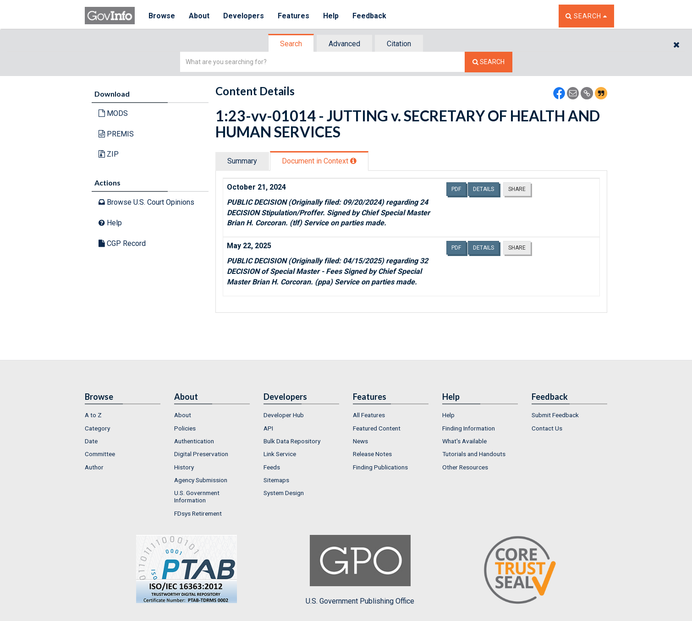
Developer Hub (284, 415)
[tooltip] (353, 160)
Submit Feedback (555, 415)
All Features (369, 415)
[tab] (291, 44)
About (199, 15)
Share (517, 189)
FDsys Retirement (198, 513)
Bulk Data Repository (292, 441)
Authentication (194, 441)
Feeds (272, 467)
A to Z (93, 415)
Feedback (369, 15)
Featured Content (377, 428)
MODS (113, 113)
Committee (100, 454)
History (184, 467)
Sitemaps (276, 480)
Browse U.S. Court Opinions (146, 202)
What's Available (464, 441)
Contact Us (547, 428)
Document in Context (319, 161)
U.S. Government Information (197, 496)
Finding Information (468, 428)
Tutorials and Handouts (473, 454)
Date (91, 441)
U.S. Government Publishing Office (360, 570)
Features (293, 15)
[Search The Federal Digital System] (488, 62)
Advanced (344, 43)
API (268, 428)
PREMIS (116, 134)
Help (331, 15)
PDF (456, 189)
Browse (161, 15)
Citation (399, 43)
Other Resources (465, 467)
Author (94, 467)
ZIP (109, 154)
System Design (284, 492)
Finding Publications (380, 467)
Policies (185, 428)
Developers (243, 15)
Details (483, 189)
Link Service (280, 454)
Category (97, 428)
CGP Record (122, 243)
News (360, 441)
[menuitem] (122, 415)
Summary (242, 161)
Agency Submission (200, 480)
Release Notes (372, 454)
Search (291, 43)
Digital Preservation (201, 454)
